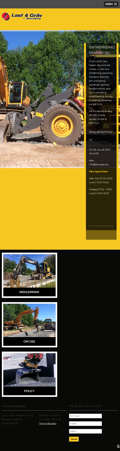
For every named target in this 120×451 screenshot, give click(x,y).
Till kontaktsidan (47, 423)
